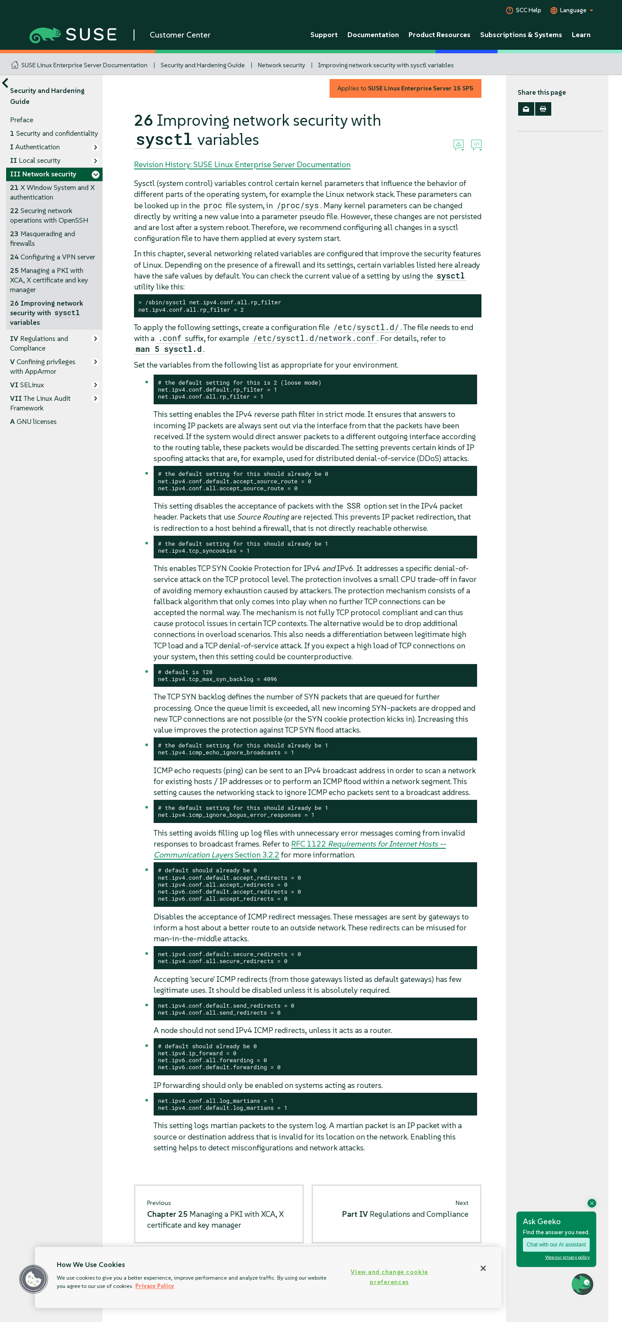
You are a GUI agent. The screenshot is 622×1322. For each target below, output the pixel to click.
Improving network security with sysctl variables (386, 65)
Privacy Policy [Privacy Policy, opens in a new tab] (154, 1286)
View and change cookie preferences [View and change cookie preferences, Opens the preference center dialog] (389, 1277)
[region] (268, 1277)
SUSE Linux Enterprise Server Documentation (84, 65)
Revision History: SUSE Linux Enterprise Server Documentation (242, 164)
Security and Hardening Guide (203, 65)
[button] (34, 1279)
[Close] (483, 1268)
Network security (281, 65)
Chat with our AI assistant (556, 1245)
